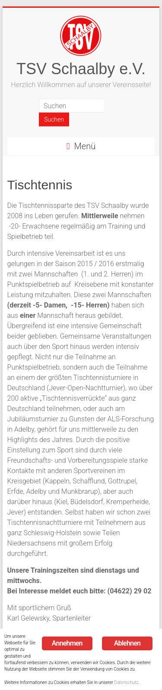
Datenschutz (126, 682)
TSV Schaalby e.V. (81, 69)
